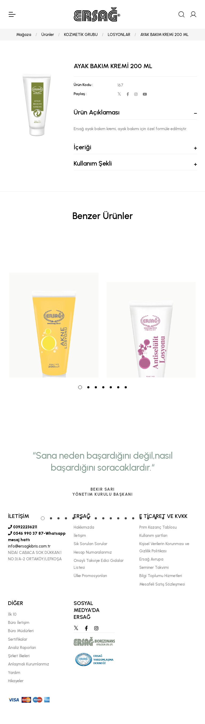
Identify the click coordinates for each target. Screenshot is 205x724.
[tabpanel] (53, 306)
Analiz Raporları (22, 647)
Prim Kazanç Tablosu (158, 527)
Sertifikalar (17, 639)
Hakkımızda (84, 527)
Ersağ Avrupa (151, 559)
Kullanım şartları (153, 535)
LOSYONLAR (119, 34)
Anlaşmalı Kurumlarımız (28, 664)
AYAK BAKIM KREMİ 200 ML (164, 34)
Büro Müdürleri (21, 630)
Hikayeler (15, 680)
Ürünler (47, 34)
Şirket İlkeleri (19, 655)
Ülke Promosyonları (90, 575)
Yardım (14, 672)
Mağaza (23, 34)
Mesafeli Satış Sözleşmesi (162, 584)
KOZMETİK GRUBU (81, 34)
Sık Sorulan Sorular (90, 543)
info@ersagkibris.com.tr (29, 546)
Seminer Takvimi (154, 567)
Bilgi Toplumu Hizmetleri (160, 575)
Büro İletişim (18, 622)
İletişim (80, 535)
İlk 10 (12, 614)
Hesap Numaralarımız (93, 552)
